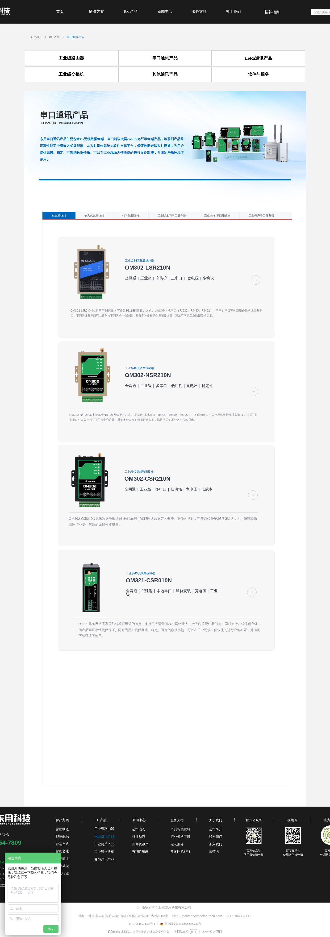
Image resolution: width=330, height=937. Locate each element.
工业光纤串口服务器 (261, 215)
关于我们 (233, 11)
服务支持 (199, 11)
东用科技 (36, 37)
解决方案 (96, 11)
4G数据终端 (59, 215)
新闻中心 (164, 11)
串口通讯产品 (75, 37)
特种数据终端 (130, 215)
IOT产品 (131, 11)
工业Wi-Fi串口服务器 (217, 215)
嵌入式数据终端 (94, 215)
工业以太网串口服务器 (172, 215)
